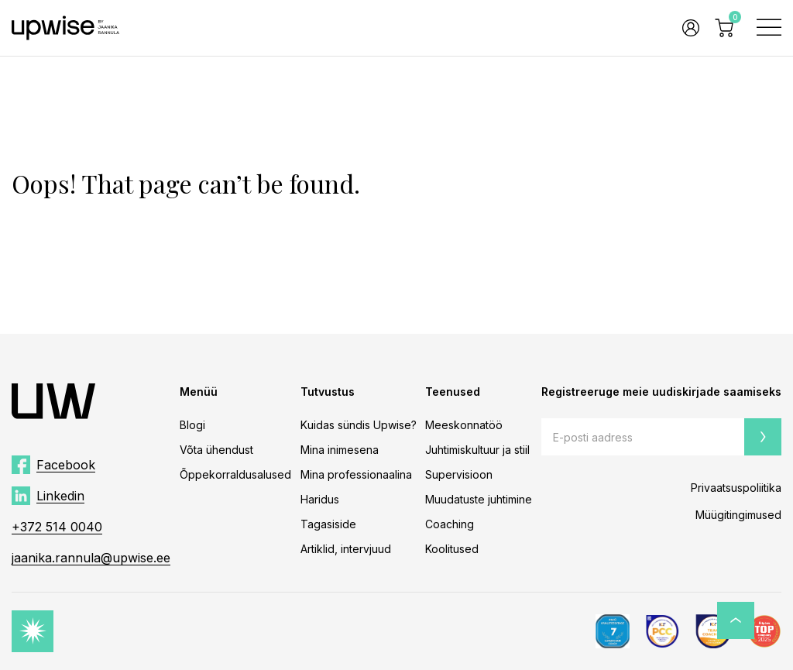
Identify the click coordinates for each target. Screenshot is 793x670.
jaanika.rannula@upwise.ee (91, 557)
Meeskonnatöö (464, 424)
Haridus (319, 499)
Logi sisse (690, 27)
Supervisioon (459, 474)
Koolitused (452, 548)
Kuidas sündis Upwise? (358, 424)
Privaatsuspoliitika (736, 487)
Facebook (65, 464)
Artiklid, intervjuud (345, 548)
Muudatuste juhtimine (478, 499)
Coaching (449, 524)
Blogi (192, 424)
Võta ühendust (216, 449)
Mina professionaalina (356, 474)
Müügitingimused (738, 514)
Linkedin (60, 495)
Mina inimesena (339, 449)
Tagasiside (328, 524)
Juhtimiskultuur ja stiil (477, 449)
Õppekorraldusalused (235, 474)
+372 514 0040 (57, 526)
